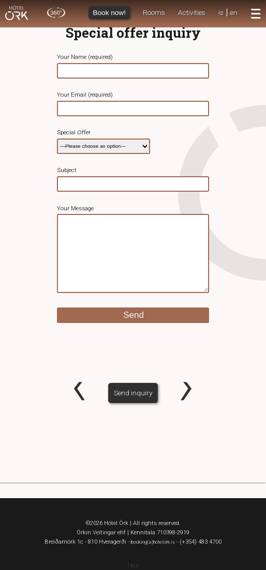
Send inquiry (133, 393)
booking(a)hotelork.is (153, 542)
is (221, 12)
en (234, 12)
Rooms (154, 12)
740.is (133, 565)
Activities (191, 12)
